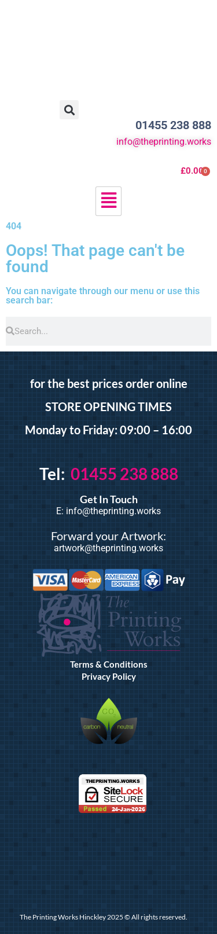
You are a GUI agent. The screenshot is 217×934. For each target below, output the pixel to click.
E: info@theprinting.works (108, 511)
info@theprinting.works (163, 141)
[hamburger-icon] (108, 201)
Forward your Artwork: (108, 536)
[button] (69, 109)
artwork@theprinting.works (108, 548)
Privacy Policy (109, 676)
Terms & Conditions (109, 664)
